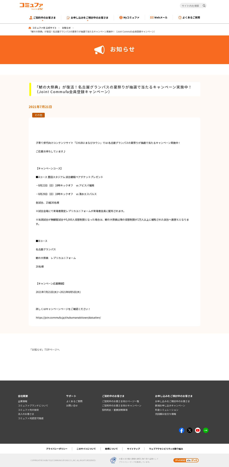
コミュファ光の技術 (28, 409)
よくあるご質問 (74, 401)
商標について (111, 448)
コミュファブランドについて (33, 405)
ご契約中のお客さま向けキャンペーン (121, 405)
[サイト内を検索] (193, 5)
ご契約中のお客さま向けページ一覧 (120, 401)
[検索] (204, 5)
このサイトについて (86, 448)
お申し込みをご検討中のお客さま (172, 401)
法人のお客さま (26, 414)
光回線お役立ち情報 (165, 414)
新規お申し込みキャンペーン (170, 405)
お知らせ (66, 27)
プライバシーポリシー (56, 448)
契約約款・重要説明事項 (115, 409)
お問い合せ (72, 405)
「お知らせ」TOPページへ (44, 349)
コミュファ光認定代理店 (30, 418)
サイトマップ (133, 448)
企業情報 (22, 401)
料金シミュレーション (166, 409)
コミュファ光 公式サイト (44, 27)
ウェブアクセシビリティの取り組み (166, 448)
